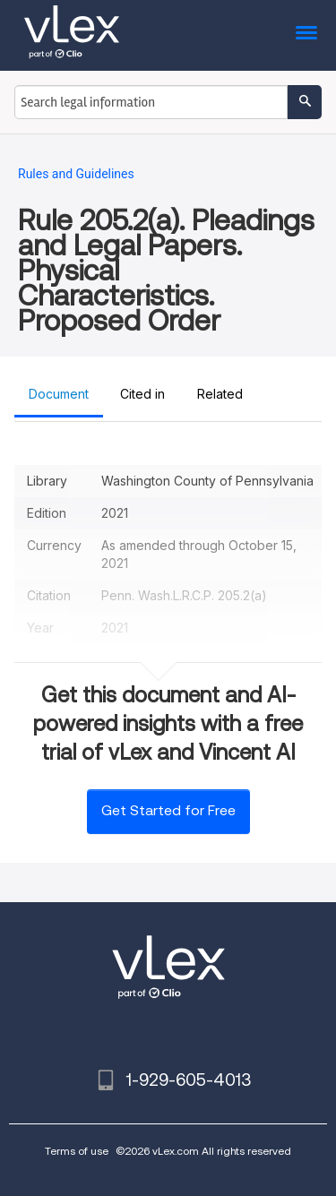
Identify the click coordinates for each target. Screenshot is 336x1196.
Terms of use (76, 1151)
